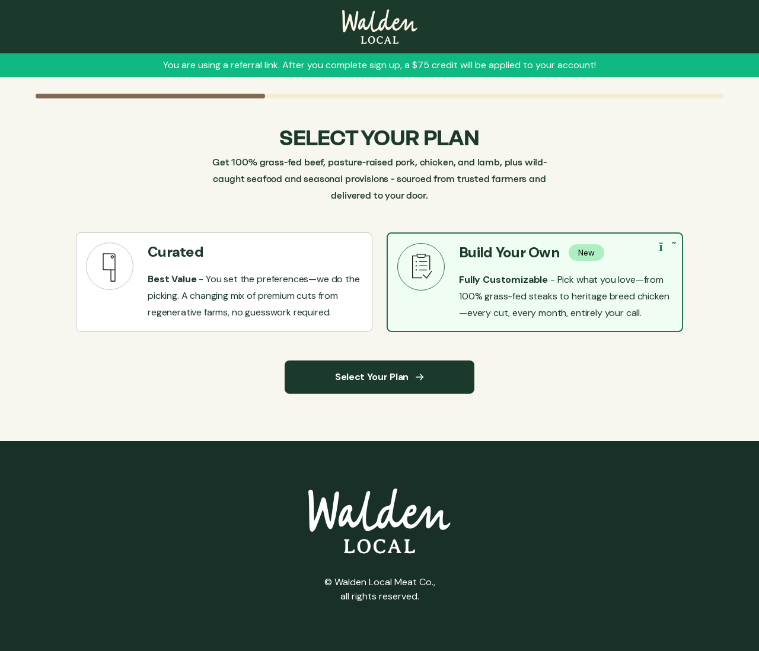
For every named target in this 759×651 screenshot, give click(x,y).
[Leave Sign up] (379, 26)
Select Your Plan (379, 377)
